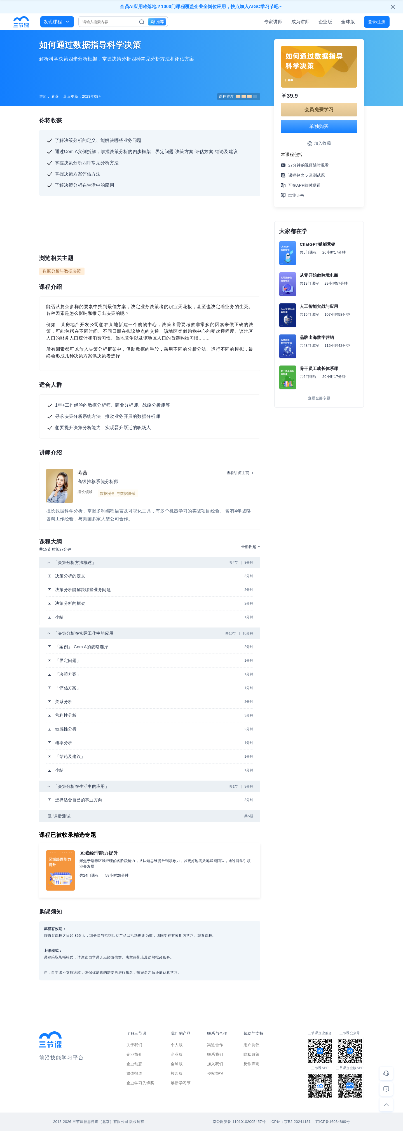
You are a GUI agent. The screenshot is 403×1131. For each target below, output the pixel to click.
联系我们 (215, 1054)
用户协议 (251, 1045)
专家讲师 (273, 21)
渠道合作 (215, 1045)
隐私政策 (251, 1054)
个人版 (177, 1045)
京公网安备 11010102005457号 (239, 1122)
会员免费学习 (319, 109)
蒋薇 (83, 473)
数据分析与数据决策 (62, 271)
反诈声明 (251, 1064)
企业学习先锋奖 (140, 1083)
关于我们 (134, 1045)
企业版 (325, 21)
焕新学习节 (181, 1083)
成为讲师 (300, 21)
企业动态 (134, 1064)
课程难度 (238, 96)
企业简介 (134, 1054)
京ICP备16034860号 (332, 1122)
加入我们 (215, 1064)
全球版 (348, 21)
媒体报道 (134, 1073)
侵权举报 (215, 1073)
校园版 (177, 1073)
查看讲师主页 (238, 473)
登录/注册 (376, 22)
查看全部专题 (319, 398)
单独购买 (319, 126)
